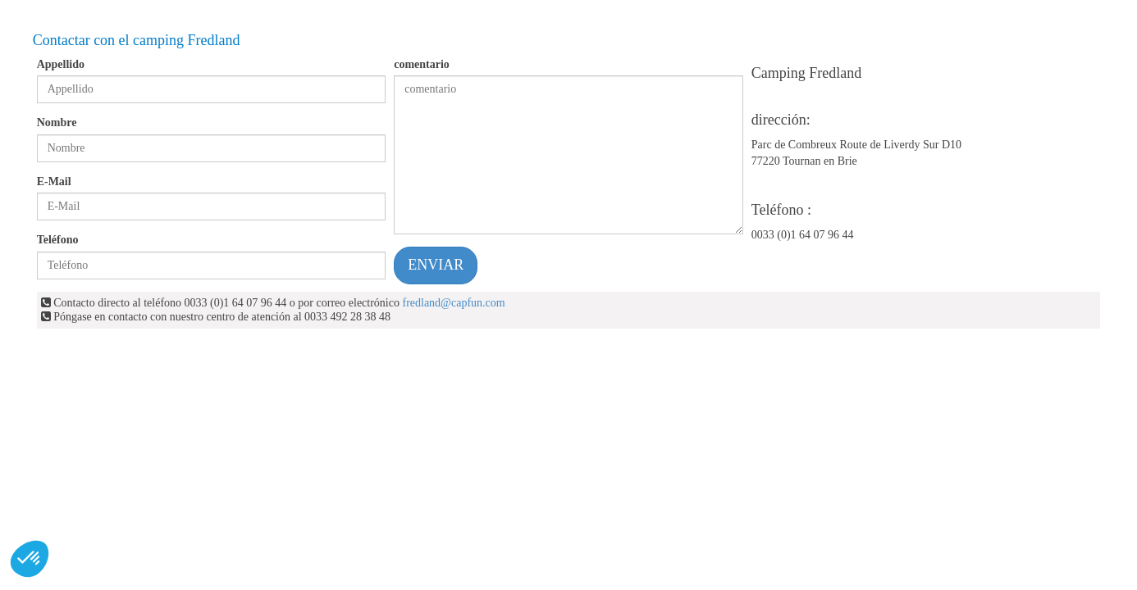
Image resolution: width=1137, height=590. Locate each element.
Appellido (60, 64)
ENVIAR (435, 264)
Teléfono (58, 240)
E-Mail (54, 181)
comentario (422, 64)
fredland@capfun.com (453, 303)
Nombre (57, 122)
